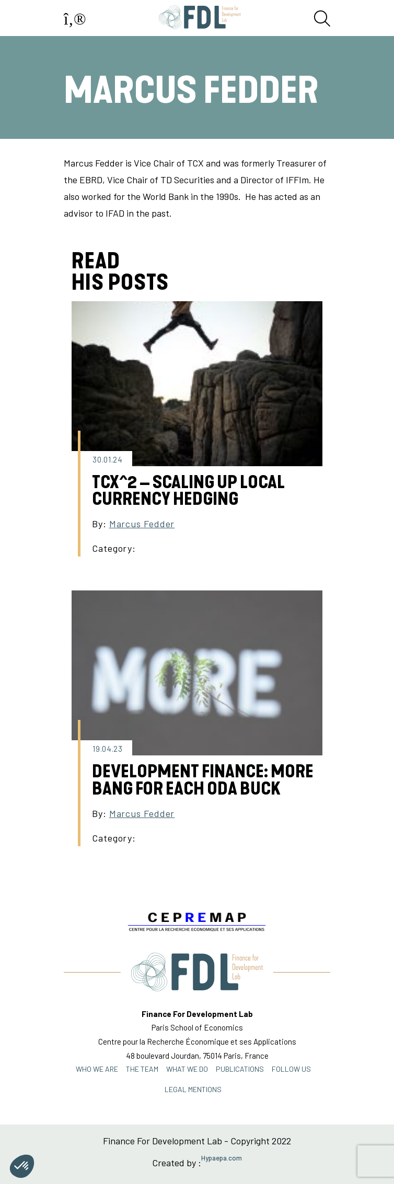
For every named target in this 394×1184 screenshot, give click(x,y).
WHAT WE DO (187, 1068)
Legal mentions (193, 1089)
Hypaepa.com (221, 1158)
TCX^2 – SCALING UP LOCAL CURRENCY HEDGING (188, 491)
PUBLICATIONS (240, 1068)
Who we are (97, 1068)
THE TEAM (142, 1068)
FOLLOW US (291, 1068)
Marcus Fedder (142, 523)
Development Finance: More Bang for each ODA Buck (203, 780)
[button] (21, 1166)
